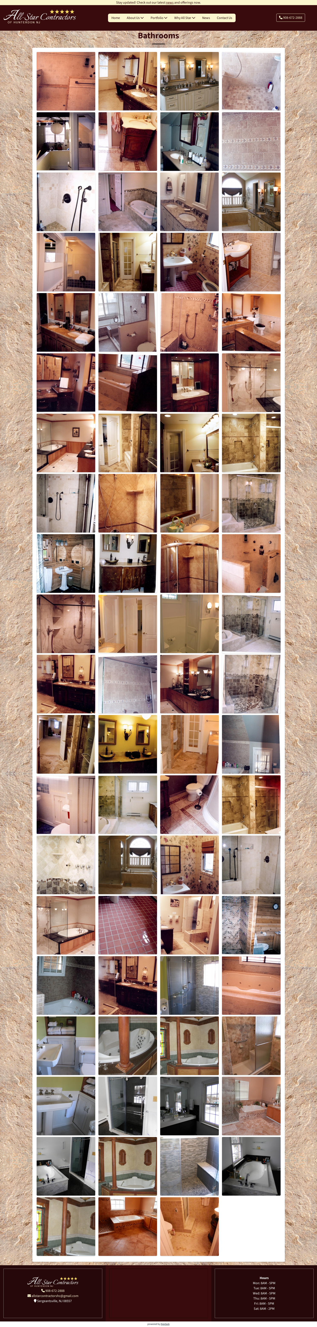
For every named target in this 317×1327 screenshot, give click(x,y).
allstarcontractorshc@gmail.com (52, 1296)
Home (115, 18)
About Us (135, 18)
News (206, 18)
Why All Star (184, 18)
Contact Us (224, 18)
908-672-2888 (290, 17)
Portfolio (159, 18)
